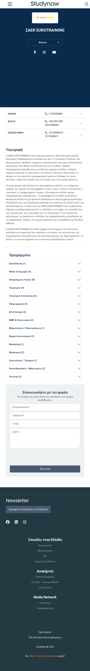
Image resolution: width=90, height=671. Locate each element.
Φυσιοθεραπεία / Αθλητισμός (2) (27, 368)
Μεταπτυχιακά (45, 550)
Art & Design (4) (17, 312)
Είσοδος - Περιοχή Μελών (45, 582)
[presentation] (33, 456)
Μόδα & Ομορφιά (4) (20, 271)
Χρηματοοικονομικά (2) (21, 336)
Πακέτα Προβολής (45, 576)
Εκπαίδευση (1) (17, 263)
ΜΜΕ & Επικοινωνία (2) (21, 320)
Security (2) (15, 376)
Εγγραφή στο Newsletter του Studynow (28, 509)
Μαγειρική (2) (16, 352)
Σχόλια (45, 438)
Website (49, 42)
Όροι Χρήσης (45, 632)
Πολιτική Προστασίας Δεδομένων (45, 637)
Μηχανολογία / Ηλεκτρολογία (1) (27, 328)
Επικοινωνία (45, 587)
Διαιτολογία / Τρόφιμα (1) (23, 360)
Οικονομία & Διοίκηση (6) (23, 296)
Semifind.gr (45, 603)
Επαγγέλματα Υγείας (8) (22, 279)
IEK (45, 556)
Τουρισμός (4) (16, 287)
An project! (45, 656)
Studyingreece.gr (45, 608)
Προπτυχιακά (45, 545)
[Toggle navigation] (10, 4)
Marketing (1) (16, 344)
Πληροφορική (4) (18, 304)
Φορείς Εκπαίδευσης (45, 561)
